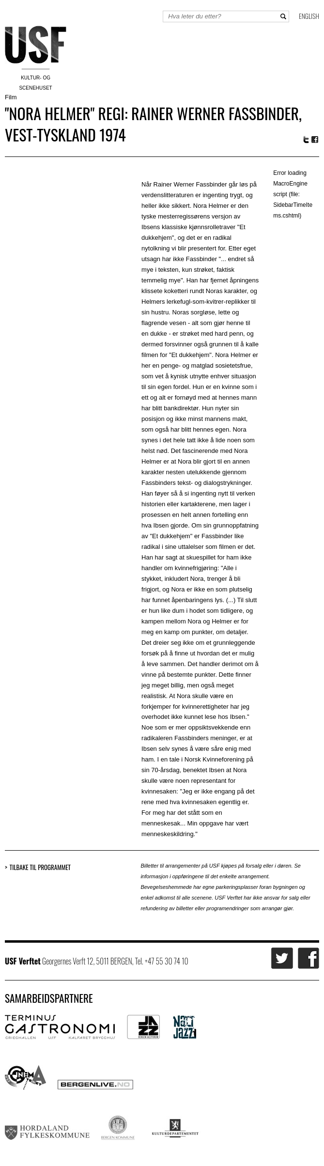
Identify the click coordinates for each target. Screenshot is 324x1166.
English (309, 16)
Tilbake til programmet (40, 867)
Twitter (306, 139)
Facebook (315, 139)
